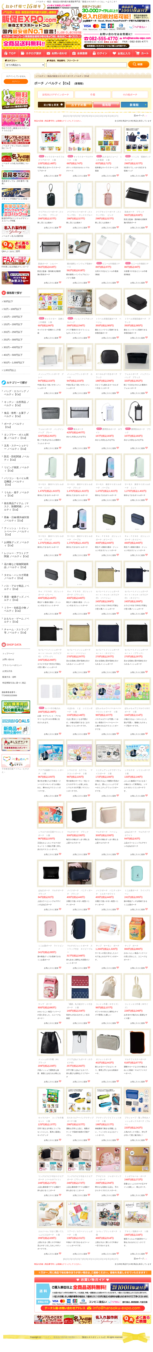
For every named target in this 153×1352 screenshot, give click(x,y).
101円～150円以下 (13, 316)
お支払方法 (7, 671)
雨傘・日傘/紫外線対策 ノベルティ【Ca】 (16, 519)
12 (97, 116)
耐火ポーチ (75, 429)
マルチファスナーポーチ (135, 1059)
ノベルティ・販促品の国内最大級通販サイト (61, 1337)
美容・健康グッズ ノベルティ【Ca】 (16, 598)
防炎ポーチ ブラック (134, 212)
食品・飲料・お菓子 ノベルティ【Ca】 (16, 414)
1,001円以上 (10, 370)
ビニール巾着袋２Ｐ (108, 264)
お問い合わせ (8, 659)
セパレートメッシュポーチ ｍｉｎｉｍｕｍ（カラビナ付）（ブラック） (51, 653)
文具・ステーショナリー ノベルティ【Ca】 (16, 447)
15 (108, 116)
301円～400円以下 (13, 347)
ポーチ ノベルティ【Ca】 (14, 425)
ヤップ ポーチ (131, 946)
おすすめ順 (79, 104)
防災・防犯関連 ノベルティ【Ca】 (16, 458)
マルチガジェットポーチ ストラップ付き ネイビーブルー (79, 949)
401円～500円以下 (13, 355)
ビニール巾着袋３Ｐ (137, 264)
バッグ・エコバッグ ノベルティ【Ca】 (16, 393)
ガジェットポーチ (103, 1059)
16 (112, 116)
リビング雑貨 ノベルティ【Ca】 (16, 469)
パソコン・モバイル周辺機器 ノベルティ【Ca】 (16, 481)
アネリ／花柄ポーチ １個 (136, 1231)
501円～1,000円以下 (14, 362)
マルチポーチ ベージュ (106, 832)
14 (105, 116)
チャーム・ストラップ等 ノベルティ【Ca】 (16, 631)
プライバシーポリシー (12, 665)
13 (101, 116)
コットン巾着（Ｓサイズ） (107, 1004)
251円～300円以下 (13, 339)
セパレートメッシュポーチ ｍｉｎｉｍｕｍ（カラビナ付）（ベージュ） (108, 594)
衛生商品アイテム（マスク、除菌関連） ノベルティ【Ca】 (16, 506)
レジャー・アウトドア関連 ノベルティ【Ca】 (17, 555)
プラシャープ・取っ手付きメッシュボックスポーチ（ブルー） (137, 1121)
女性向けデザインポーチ (55, 94)
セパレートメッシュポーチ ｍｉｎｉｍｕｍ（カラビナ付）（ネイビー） (137, 594)
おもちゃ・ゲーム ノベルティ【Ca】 (16, 620)
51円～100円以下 (12, 309)
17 (116, 116)
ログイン (16, 81)
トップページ (8, 653)
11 (93, 116)
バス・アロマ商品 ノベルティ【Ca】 (16, 587)
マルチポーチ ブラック (78, 832)
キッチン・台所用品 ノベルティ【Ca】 (16, 404)
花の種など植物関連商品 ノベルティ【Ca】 (16, 566)
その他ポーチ (130, 94)
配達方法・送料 (9, 677)
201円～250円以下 (13, 332)
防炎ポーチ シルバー (48, 264)
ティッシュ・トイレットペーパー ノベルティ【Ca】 (16, 531)
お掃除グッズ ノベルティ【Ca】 (16, 544)
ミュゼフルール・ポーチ (135, 1176)
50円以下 (8, 301)
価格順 (106, 104)
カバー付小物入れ (49, 708)
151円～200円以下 (13, 324)
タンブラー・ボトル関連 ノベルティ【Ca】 (16, 436)
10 (89, 116)
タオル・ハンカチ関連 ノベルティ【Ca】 (16, 577)
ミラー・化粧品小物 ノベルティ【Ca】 (16, 609)
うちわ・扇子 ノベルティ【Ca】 (16, 494)
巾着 (92, 94)
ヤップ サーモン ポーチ (107, 946)
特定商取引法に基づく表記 (14, 683)
